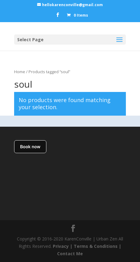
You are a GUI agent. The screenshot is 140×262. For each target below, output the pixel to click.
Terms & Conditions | (97, 246)
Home (19, 71)
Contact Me (70, 253)
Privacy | (62, 246)
